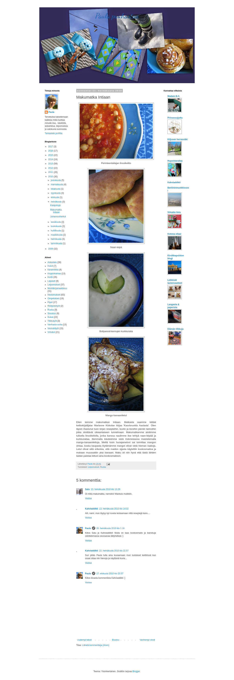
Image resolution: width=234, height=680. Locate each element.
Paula (88, 528)
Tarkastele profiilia (53, 133)
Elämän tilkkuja (175, 329)
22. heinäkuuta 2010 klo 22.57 (114, 550)
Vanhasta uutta (55, 324)
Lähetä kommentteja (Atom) (95, 645)
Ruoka (103, 467)
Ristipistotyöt (54, 306)
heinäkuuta (56, 201)
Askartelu (52, 262)
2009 (51, 248)
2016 (51, 150)
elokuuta (55, 197)
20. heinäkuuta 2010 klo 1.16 (110, 528)
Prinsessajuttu (175, 118)
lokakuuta (56, 189)
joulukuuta (56, 180)
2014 (51, 159)
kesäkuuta (56, 222)
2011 (51, 172)
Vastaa (88, 498)
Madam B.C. (173, 96)
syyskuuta (56, 193)
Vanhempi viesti (147, 640)
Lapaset (51, 281)
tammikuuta (57, 243)
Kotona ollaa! (174, 234)
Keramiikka (53, 269)
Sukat (50, 317)
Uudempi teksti (84, 640)
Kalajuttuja (55, 205)
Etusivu (115, 640)
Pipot (50, 302)
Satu (87, 489)
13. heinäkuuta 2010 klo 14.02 (114, 508)
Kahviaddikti (91, 508)
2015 (51, 155)
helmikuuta (56, 239)
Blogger (136, 671)
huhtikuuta (56, 230)
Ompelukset (53, 298)
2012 (51, 168)
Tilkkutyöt (52, 321)
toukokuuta (56, 226)
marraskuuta (57, 184)
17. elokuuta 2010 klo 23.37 (109, 573)
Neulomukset (54, 294)
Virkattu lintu (174, 212)
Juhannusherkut (58, 216)
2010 (51, 176)
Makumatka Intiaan (56, 211)
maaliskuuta (57, 235)
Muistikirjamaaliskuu (57, 288)
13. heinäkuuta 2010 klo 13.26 (105, 489)
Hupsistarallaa (174, 161)
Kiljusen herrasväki (177, 139)
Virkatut (51, 332)
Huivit (50, 266)
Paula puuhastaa (117, 15)
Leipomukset (93, 467)
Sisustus (52, 313)
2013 (51, 163)
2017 (51, 146)
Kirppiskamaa (54, 273)
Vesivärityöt (53, 328)
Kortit (50, 277)
